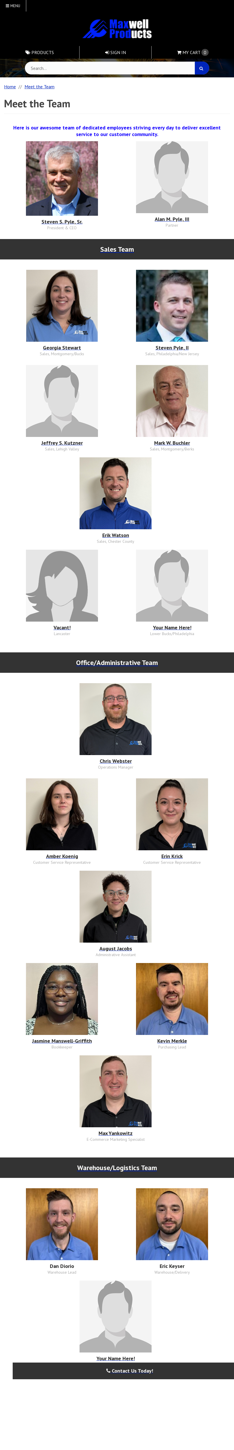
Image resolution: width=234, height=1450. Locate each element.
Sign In (115, 52)
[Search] (202, 68)
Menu (13, 5)
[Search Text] (117, 68)
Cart (193, 52)
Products (39, 52)
